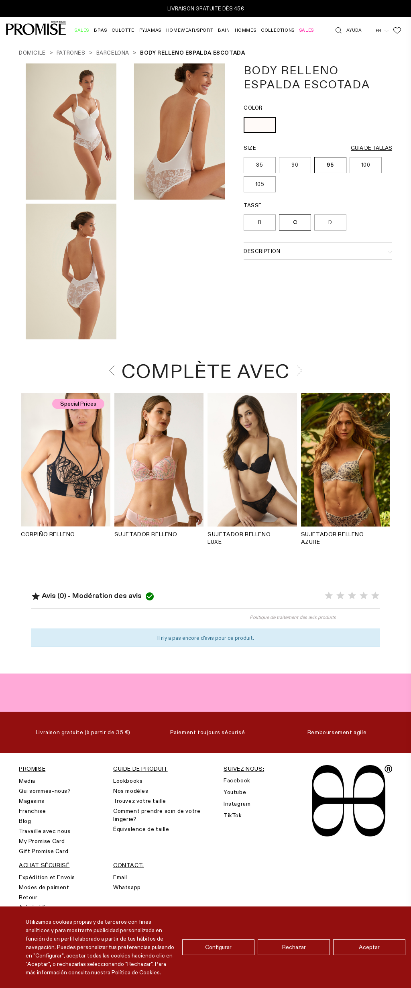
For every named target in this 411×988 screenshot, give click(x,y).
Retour (28, 897)
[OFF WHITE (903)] (260, 126)
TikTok (233, 815)
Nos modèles (131, 790)
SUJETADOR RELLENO (145, 534)
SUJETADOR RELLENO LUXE (239, 538)
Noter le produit (118, 621)
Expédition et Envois (47, 877)
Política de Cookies (136, 972)
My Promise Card (42, 841)
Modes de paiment (44, 887)
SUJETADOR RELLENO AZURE (332, 538)
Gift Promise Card (43, 851)
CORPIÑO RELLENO (48, 534)
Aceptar (369, 947)
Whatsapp (127, 887)
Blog (25, 821)
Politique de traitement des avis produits (293, 617)
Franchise (32, 810)
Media (27, 780)
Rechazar (294, 947)
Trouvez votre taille (139, 800)
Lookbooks (127, 780)
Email (120, 877)
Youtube (235, 792)
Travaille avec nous (44, 831)
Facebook (237, 780)
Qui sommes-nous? (45, 790)
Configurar (218, 947)
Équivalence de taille (141, 829)
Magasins (32, 800)
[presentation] (114, 370)
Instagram (237, 803)
